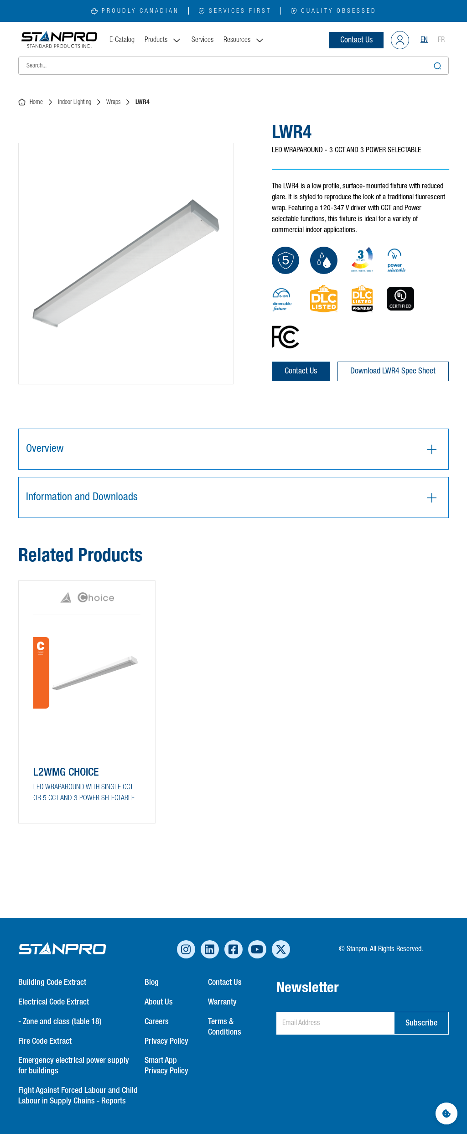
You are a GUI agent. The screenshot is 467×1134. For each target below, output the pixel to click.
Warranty (222, 1002)
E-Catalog (122, 40)
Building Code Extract (52, 982)
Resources (244, 40)
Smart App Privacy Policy (166, 1066)
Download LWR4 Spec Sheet (393, 371)
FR (441, 40)
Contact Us (356, 40)
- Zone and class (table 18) (60, 1021)
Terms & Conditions (224, 1027)
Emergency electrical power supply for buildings (73, 1066)
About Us (159, 1002)
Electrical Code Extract (53, 1002)
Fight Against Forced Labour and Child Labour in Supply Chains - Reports (78, 1096)
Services (202, 40)
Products (163, 40)
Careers (157, 1021)
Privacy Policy (166, 1041)
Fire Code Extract (45, 1041)
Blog (152, 982)
